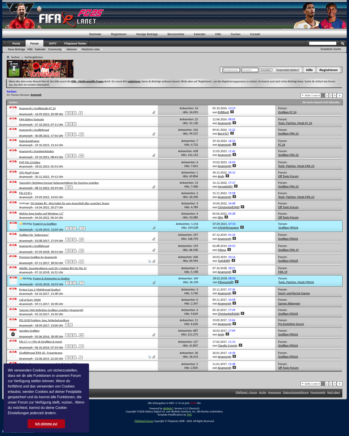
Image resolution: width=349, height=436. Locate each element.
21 (81, 261)
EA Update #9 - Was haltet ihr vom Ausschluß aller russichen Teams (70, 203)
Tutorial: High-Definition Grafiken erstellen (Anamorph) (51, 310)
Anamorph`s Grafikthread (34, 246)
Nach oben (333, 392)
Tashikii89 (224, 261)
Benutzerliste (175, 34)
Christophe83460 (228, 207)
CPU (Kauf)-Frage (29, 172)
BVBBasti (223, 112)
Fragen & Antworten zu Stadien (51, 278)
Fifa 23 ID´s (25, 193)
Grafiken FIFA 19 (288, 250)
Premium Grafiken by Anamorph (38, 257)
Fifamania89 (226, 282)
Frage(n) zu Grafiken (45, 223)
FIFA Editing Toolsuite (31, 119)
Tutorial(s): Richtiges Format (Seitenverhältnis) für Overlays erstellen (59, 182)
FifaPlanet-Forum (143, 421)
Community (55, 49)
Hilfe (309, 70)
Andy (221, 176)
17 (81, 283)
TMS (189, 414)
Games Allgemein (289, 303)
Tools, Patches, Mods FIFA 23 (296, 166)
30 (81, 239)
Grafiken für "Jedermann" (34, 234)
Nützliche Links (91, 49)
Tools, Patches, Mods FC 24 (295, 123)
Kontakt (255, 34)
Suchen (236, 34)
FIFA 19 (282, 272)
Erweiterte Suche (331, 49)
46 (81, 155)
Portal (16, 43)
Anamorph (25, 114)
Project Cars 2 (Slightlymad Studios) (40, 289)
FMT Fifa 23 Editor (30, 162)
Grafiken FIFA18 (288, 261)
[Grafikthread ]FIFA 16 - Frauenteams (40, 352)
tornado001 (225, 186)
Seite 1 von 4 (312, 95)
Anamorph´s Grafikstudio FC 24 (37, 108)
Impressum (274, 392)
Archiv (262, 392)
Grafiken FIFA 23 (288, 133)
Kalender (199, 34)
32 (81, 134)
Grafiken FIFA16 (288, 228)
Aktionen (71, 49)
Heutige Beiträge (147, 34)
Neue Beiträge (16, 49)
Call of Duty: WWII (30, 299)
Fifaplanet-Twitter (75, 43)
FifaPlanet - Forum (246, 392)
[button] (58, 413)
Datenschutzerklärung (296, 392)
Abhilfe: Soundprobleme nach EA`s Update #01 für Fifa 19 (53, 268)
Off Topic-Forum (288, 176)
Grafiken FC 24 (287, 112)
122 (82, 228)
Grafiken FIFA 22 (288, 155)
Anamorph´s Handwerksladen (36, 151)
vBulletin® (168, 408)
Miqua (222, 250)
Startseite (95, 34)
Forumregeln (318, 392)
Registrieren (328, 70)
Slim (220, 217)
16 (81, 250)
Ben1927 (223, 133)
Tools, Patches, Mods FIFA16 (296, 282)
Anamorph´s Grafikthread (34, 129)
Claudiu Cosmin (227, 345)
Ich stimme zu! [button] (46, 424)
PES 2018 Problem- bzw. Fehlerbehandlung (44, 320)
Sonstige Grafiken (29, 330)
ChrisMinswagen (228, 228)
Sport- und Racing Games (294, 293)
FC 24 (281, 145)
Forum (34, 43)
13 (81, 346)
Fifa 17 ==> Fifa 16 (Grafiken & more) (40, 341)
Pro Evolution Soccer (291, 324)
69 (81, 335)
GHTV (52, 43)
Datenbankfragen (29, 141)
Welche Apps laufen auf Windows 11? (41, 213)
